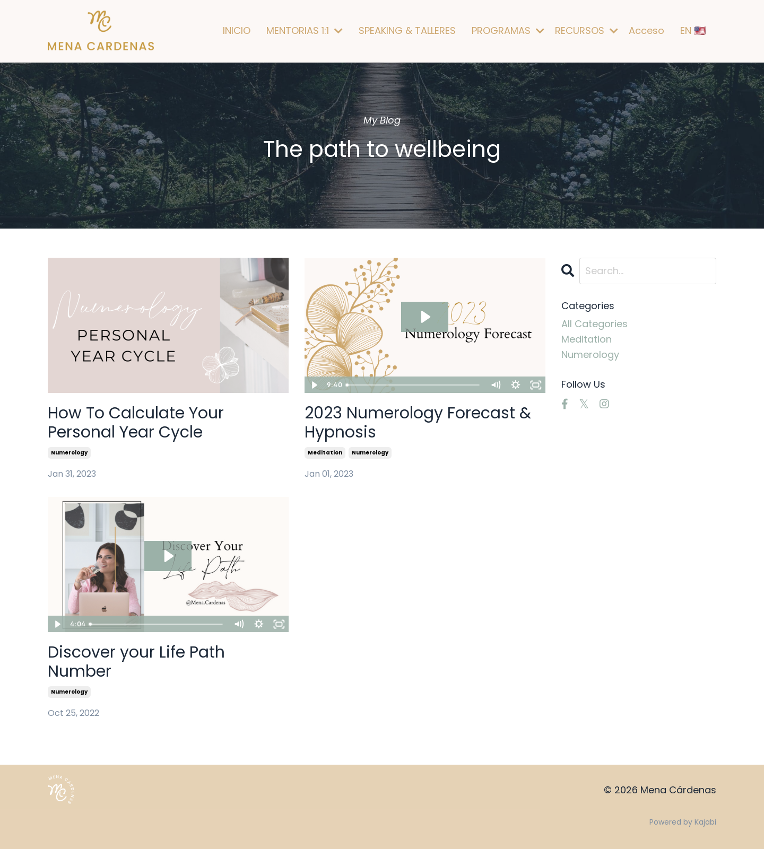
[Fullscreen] (536, 385)
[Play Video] (314, 385)
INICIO (236, 30)
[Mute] (495, 385)
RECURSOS (586, 30)
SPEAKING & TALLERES (407, 30)
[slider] (413, 385)
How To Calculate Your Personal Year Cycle (136, 423)
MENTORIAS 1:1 (304, 30)
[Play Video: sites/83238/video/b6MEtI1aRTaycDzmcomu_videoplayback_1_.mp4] (168, 556)
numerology (69, 453)
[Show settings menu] (516, 385)
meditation (325, 453)
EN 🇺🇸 (693, 30)
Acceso (646, 30)
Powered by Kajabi (682, 822)
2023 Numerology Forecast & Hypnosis (418, 423)
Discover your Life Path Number (136, 662)
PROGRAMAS (508, 30)
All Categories (594, 323)
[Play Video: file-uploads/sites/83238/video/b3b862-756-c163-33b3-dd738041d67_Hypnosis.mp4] (424, 317)
